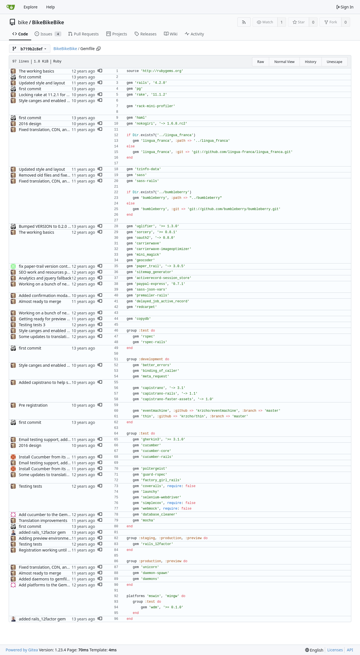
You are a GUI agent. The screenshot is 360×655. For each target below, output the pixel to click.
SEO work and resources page (46, 272)
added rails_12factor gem (42, 532)
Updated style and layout (42, 82)
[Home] (11, 7)
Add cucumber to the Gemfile (46, 514)
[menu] (314, 650)
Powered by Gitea (22, 649)
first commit (30, 77)
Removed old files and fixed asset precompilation (64, 175)
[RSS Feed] (244, 22)
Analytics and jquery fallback (45, 278)
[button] (100, 71)
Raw (260, 61)
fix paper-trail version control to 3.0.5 (53, 266)
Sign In (345, 7)
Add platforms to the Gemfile (46, 585)
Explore (30, 7)
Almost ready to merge (40, 301)
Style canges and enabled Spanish (50, 100)
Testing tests (30, 486)
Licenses (335, 649)
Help (50, 7)
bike (23, 22)
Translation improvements (43, 520)
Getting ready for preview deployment (54, 318)
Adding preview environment (45, 538)
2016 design (30, 123)
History (310, 61)
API (350, 649)
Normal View (284, 61)
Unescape (334, 61)
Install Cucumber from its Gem (47, 457)
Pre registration (33, 405)
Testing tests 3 (32, 324)
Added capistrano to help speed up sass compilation (67, 382)
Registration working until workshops (53, 550)
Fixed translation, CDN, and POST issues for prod (64, 129)
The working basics (36, 71)
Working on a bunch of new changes (52, 284)
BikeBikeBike (48, 22)
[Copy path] (98, 49)
